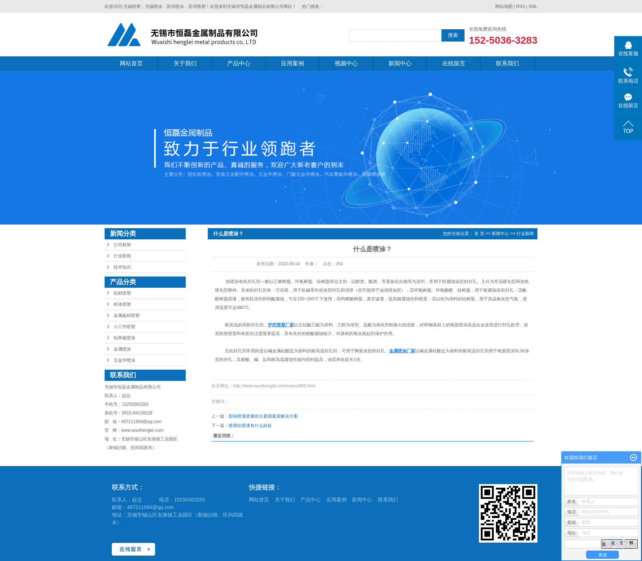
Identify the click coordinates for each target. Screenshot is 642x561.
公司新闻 (122, 244)
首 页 (479, 233)
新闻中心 (400, 63)
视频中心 (346, 63)
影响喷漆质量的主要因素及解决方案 (263, 416)
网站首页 (131, 63)
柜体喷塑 (122, 304)
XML (532, 6)
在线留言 (453, 63)
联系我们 (507, 63)
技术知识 (122, 267)
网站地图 (504, 6)
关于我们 (185, 63)
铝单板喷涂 (124, 337)
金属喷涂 (122, 349)
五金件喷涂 (124, 360)
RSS (520, 6)
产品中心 (238, 63)
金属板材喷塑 (127, 315)
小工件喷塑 (124, 326)
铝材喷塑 (122, 293)
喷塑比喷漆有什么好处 (250, 425)
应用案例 (292, 63)
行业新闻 (122, 255)
